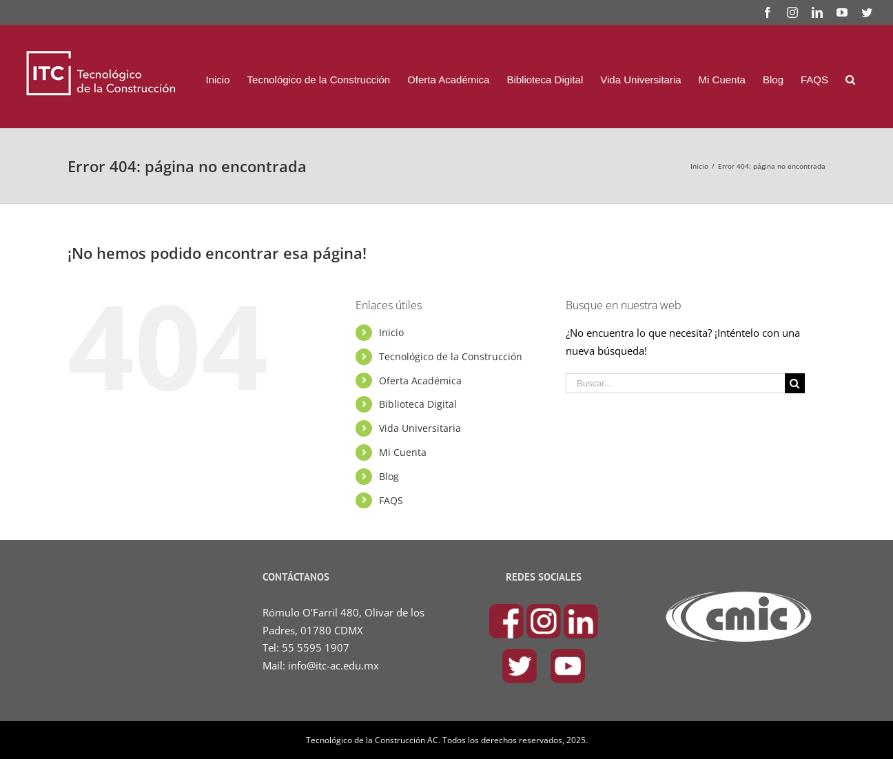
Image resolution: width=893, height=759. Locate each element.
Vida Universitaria (420, 427)
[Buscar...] (675, 383)
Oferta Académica (420, 379)
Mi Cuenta (403, 451)
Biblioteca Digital (418, 403)
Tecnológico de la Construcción (450, 355)
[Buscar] (850, 79)
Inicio (391, 331)
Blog (389, 475)
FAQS (391, 499)
